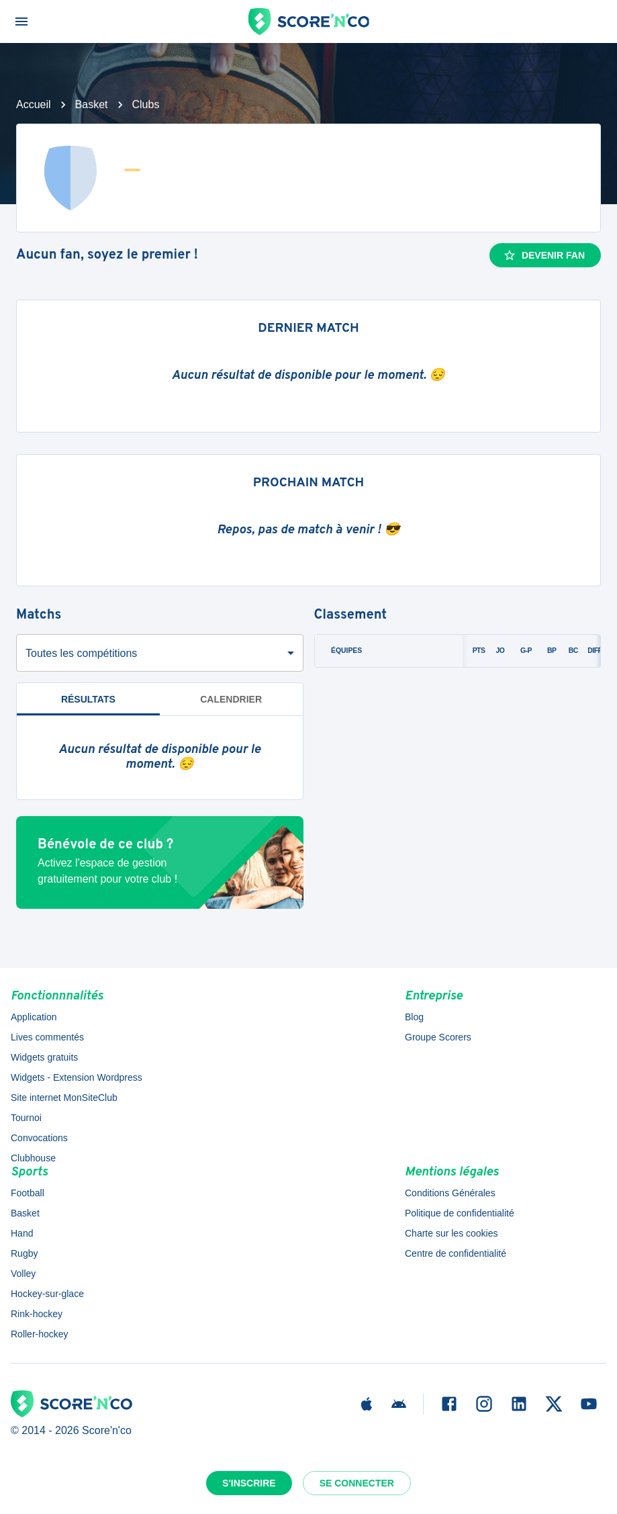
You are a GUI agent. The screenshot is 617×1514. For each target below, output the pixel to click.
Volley (23, 1273)
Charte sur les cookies (451, 1233)
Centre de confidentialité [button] (455, 1253)
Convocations (39, 1137)
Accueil (33, 104)
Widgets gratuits (44, 1057)
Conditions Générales (450, 1193)
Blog (414, 1017)
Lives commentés (47, 1037)
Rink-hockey (36, 1313)
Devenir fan (544, 255)
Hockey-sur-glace (47, 1293)
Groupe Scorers (438, 1037)
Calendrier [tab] (231, 699)
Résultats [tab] (88, 699)
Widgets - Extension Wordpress (76, 1077)
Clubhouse (33, 1158)
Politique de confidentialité (459, 1213)
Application (34, 1017)
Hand (22, 1233)
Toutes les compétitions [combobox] (81, 653)
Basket (91, 104)
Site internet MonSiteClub (64, 1097)
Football (27, 1193)
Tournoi (26, 1117)
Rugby (24, 1253)
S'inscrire (249, 1483)
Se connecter (357, 1483)
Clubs (146, 104)
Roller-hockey (39, 1334)
